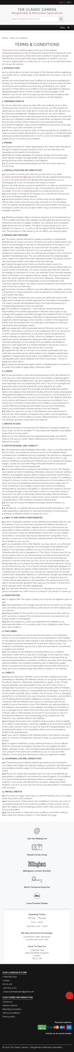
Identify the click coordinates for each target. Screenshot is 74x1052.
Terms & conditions (11, 1013)
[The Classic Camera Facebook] (70, 1037)
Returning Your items (11, 1009)
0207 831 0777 (10, 988)
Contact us (7, 1002)
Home (5, 38)
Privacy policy (8, 1016)
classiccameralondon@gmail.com (19, 177)
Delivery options (9, 1005)
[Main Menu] (68, 27)
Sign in (62, 2)
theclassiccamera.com (14, 53)
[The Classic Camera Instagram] (71, 1037)
